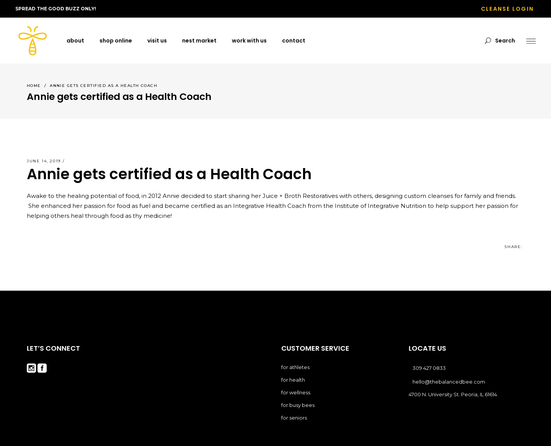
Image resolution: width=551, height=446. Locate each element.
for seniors (294, 418)
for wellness (295, 392)
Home (34, 85)
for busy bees (298, 405)
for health (293, 380)
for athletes (295, 367)
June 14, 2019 (44, 160)
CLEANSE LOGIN (507, 9)
